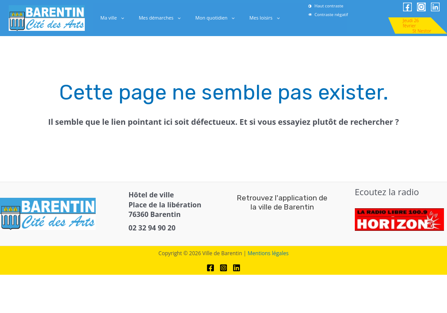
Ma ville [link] (120, 18)
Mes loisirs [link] (256, 18)
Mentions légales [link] (268, 253)
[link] (341, 14)
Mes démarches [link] (162, 18)
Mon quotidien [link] (212, 18)
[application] (128, 18)
